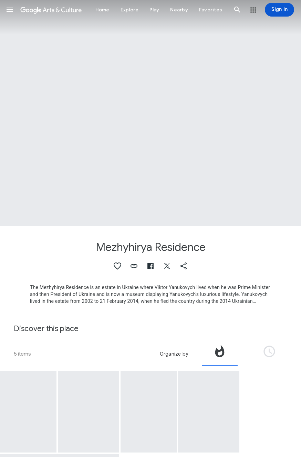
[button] (9, 9)
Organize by (174, 354)
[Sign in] (279, 10)
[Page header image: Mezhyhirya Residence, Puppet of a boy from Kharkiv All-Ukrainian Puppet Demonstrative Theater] (150, 113)
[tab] (220, 354)
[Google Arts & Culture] (51, 9)
